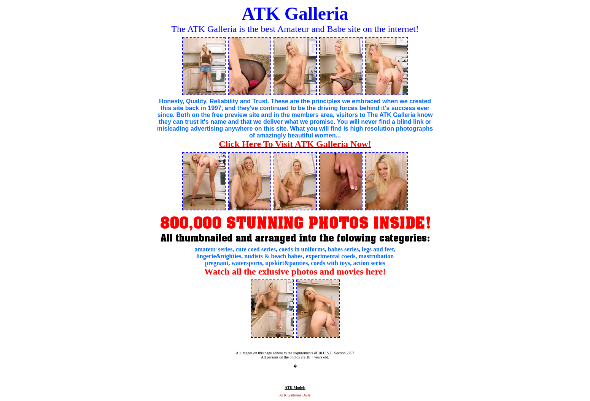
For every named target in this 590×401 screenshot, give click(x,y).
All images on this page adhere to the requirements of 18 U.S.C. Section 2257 (295, 353)
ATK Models (295, 387)
